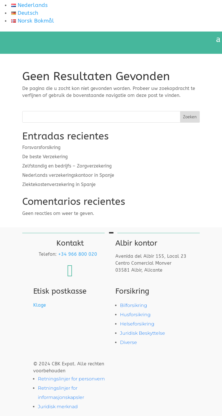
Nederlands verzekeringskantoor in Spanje (68, 175)
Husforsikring (135, 314)
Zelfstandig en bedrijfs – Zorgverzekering (67, 166)
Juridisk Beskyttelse (142, 333)
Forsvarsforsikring (41, 147)
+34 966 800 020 (77, 254)
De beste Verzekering (45, 156)
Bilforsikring (133, 305)
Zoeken (190, 117)
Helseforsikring (137, 324)
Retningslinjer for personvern (71, 379)
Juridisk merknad (58, 406)
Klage (39, 305)
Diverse (128, 342)
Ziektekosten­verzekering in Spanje (59, 184)
